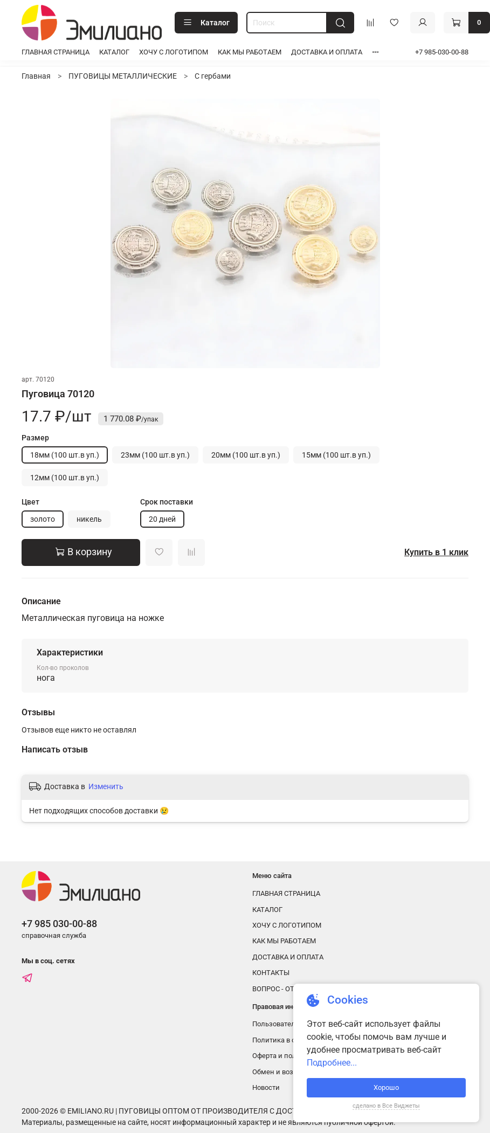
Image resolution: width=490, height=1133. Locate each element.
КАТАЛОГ (114, 52)
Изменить (105, 786)
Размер (35, 437)
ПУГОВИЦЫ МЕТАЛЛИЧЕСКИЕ (122, 76)
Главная (36, 76)
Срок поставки (166, 502)
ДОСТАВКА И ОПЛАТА (326, 52)
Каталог (206, 22)
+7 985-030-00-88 (441, 52)
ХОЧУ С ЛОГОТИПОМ (173, 52)
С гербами (213, 76)
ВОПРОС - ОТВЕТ (279, 989)
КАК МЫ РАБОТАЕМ (249, 52)
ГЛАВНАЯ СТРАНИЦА (55, 52)
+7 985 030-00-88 (59, 923)
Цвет (30, 502)
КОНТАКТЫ (270, 973)
